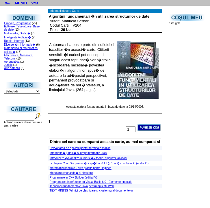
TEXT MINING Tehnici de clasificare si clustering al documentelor (91, 190)
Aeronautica (11, 61)
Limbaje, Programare (17, 23)
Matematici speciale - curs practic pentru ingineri (80, 168)
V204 (34, 3)
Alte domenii (12, 68)
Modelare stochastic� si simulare (71, 172)
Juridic (8, 64)
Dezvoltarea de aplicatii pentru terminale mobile (80, 148)
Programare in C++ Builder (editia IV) (73, 177)
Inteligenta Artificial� (17, 37)
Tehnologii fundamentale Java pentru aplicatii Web (82, 186)
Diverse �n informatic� (19, 44)
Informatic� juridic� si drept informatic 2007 (78, 153)
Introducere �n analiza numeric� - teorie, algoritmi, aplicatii (88, 158)
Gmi (7, 3)
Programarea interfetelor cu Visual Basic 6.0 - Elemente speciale (91, 181)
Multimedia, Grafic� (17, 33)
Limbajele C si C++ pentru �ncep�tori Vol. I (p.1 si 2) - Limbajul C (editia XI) (99, 163)
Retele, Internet (14, 40)
